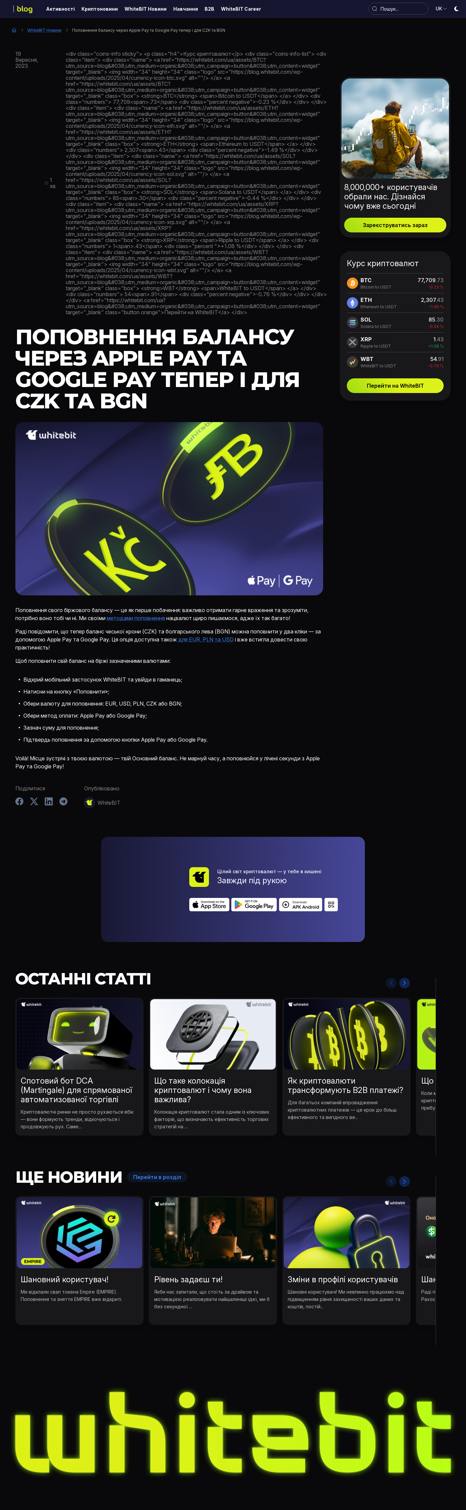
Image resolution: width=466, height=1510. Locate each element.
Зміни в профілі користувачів (343, 1242)
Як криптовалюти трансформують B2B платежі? (345, 1048)
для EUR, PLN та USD (206, 639)
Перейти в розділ (157, 1140)
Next (404, 945)
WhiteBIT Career (345, 1477)
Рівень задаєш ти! (188, 1242)
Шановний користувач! (64, 1242)
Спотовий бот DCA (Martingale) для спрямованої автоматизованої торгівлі (76, 1053)
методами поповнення (136, 618)
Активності (115, 1477)
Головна (14, 30)
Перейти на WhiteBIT (395, 385)
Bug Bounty (283, 1477)
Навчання (248, 1477)
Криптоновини (157, 1477)
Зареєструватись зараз (395, 225)
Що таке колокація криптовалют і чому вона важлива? (203, 1053)
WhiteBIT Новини (44, 30)
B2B (311, 1477)
